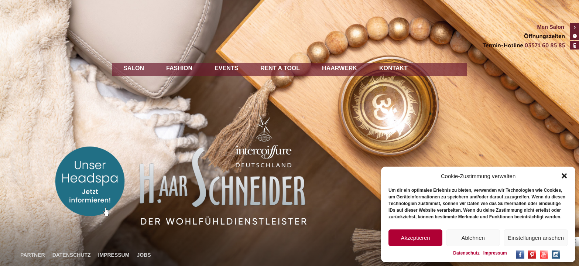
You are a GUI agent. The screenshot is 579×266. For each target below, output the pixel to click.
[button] (564, 176)
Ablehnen (472, 238)
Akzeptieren (415, 238)
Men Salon (550, 27)
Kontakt (393, 68)
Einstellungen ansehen (536, 238)
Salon (133, 68)
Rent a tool (280, 68)
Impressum (495, 253)
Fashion (179, 68)
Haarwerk (339, 68)
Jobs (144, 255)
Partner (32, 255)
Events (226, 68)
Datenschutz (466, 253)
